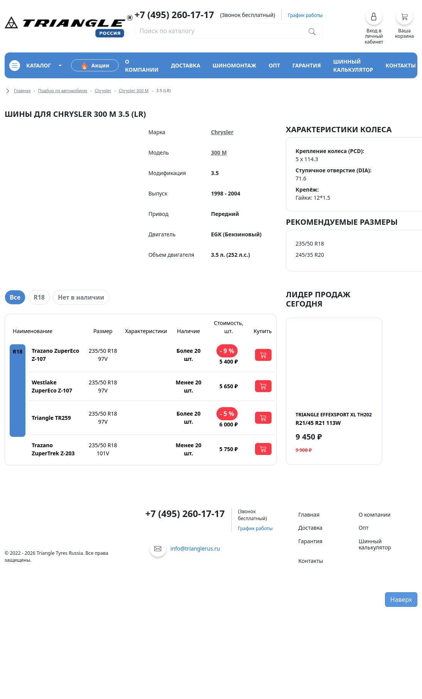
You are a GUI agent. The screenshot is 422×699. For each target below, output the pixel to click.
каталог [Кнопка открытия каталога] (30, 65)
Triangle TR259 (51, 417)
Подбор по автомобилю (62, 90)
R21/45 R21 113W (333, 418)
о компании (142, 65)
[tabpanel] (141, 389)
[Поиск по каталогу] (312, 31)
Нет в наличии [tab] (81, 297)
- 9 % (227, 351)
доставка (185, 65)
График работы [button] (305, 15)
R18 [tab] (39, 297)
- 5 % (227, 413)
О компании (375, 514)
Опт (364, 527)
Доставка (310, 527)
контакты (400, 65)
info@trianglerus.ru (195, 548)
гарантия (306, 65)
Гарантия (310, 541)
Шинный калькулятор (375, 544)
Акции (95, 65)
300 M (219, 152)
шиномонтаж (234, 65)
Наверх (401, 599)
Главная (22, 90)
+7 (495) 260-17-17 (174, 14)
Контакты (310, 560)
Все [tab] (15, 297)
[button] (374, 26)
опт (274, 65)
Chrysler (103, 90)
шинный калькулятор (353, 65)
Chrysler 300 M (134, 90)
